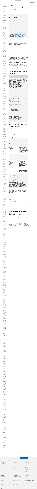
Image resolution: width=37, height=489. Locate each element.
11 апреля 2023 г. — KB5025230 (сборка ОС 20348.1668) (4, 237)
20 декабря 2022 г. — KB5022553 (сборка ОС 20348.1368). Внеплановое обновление (4, 255)
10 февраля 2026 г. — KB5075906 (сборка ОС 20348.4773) (4, 38)
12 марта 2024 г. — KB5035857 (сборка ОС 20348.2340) (4, 190)
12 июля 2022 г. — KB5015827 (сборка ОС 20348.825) (4, 327)
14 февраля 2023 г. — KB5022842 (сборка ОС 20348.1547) (4, 246)
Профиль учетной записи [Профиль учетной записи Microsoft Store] (15, 462)
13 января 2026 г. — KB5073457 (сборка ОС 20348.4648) (4, 55)
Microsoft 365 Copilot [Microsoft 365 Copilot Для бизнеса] (3, 484)
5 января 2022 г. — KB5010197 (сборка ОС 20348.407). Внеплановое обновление (4, 411)
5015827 (13, 192)
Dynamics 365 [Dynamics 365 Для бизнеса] (2, 480)
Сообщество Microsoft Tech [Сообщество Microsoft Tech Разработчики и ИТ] (15, 480)
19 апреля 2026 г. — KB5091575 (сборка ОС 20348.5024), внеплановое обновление (4, 18)
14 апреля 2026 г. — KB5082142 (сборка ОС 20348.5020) (4, 23)
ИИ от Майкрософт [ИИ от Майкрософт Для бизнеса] (3, 476)
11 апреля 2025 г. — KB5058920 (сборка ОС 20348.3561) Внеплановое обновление (4, 115)
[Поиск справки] (33, 1)
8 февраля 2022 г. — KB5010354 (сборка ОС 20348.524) (4, 388)
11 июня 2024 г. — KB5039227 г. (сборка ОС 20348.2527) (4, 170)
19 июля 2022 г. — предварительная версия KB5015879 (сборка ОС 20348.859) (4, 322)
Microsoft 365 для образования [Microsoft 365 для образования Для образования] (28, 466)
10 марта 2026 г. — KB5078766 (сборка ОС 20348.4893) (4, 27)
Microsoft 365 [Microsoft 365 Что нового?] (2, 463)
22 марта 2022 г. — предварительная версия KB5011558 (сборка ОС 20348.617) (4, 372)
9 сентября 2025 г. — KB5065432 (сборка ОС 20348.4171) (4, 79)
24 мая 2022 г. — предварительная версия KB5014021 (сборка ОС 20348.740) (4, 344)
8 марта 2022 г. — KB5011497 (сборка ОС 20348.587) (4, 377)
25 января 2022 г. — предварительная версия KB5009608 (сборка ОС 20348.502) (4, 393)
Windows (18, 30)
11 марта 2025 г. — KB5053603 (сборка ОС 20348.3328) (4, 124)
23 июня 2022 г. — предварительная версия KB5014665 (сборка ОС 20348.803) (4, 333)
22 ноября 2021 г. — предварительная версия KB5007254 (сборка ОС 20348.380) (4, 421)
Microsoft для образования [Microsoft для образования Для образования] (27, 462)
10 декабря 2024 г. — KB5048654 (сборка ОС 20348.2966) (4, 137)
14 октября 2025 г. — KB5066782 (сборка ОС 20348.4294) (4, 75)
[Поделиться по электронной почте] (12, 199)
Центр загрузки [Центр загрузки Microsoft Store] (14, 463)
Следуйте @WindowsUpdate (17, 34)
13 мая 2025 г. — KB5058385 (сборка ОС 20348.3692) (4, 103)
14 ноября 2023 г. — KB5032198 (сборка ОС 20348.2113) (4, 207)
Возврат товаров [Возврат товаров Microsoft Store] (14, 466)
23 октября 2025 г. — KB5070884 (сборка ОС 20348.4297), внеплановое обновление (4, 69)
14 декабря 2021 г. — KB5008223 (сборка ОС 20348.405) (4, 416)
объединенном (18, 184)
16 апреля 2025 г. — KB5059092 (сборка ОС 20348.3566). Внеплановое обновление (4, 108)
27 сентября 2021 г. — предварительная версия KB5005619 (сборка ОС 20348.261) (4, 443)
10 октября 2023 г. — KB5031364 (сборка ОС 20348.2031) (4, 211)
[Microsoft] (4, 1)
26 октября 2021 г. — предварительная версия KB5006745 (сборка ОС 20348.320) (4, 432)
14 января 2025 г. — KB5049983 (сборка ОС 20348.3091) (4, 133)
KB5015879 (24, 95)
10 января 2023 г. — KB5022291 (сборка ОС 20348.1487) (4, 250)
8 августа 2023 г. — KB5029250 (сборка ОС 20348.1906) (4, 220)
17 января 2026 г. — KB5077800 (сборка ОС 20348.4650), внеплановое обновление (4, 50)
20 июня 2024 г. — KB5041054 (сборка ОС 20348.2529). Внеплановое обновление (4, 164)
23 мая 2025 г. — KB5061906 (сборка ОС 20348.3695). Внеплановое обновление (4, 97)
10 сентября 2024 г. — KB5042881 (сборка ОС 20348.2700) (4, 150)
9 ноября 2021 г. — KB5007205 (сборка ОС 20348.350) (4, 427)
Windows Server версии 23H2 (5, 9)
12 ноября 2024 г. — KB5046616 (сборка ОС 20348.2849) (4, 141)
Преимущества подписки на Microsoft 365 (11, 224)
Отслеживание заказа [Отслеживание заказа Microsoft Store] (15, 467)
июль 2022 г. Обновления (22, 59)
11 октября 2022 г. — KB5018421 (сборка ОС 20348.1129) (4, 295)
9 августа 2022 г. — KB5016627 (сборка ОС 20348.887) (4, 317)
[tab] (12, 214)
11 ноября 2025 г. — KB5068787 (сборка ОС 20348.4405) (4, 64)
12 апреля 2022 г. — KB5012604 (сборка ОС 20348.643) (4, 366)
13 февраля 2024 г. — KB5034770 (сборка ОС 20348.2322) (4, 194)
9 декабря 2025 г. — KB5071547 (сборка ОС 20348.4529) (4, 60)
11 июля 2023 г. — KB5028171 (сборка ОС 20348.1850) (4, 224)
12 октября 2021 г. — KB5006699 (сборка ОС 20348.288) (4, 437)
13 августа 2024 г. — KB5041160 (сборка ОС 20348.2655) (4, 154)
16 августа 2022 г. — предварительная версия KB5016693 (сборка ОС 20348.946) (4, 311)
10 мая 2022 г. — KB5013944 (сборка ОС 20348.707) (4, 356)
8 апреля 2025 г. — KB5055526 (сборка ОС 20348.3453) (4, 120)
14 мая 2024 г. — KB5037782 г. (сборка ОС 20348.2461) (4, 175)
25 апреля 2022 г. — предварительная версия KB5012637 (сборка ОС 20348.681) (4, 361)
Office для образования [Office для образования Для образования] (27, 467)
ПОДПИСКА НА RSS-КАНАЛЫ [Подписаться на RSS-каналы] (13, 201)
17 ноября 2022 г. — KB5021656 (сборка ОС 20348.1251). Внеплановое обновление (4, 273)
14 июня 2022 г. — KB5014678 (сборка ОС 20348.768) (4, 338)
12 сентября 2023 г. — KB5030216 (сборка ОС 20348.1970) (4, 216)
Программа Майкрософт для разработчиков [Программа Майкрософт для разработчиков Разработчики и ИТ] (17, 476)
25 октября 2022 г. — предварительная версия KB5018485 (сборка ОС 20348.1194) (4, 283)
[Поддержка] (9, 1)
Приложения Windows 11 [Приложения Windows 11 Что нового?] (3, 466)
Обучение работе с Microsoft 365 (16, 224)
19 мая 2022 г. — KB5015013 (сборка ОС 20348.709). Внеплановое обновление (4, 350)
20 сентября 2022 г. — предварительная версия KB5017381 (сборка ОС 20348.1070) (4, 301)
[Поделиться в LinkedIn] (10, 199)
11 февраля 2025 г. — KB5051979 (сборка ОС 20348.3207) (4, 128)
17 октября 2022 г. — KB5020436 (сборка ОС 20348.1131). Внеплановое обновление (4, 290)
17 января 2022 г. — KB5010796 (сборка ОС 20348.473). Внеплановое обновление (4, 400)
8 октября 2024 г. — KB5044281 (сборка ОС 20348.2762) (4, 146)
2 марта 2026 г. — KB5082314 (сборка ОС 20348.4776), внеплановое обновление (4, 33)
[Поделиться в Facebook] (9, 199)
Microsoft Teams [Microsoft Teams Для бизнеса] (2, 485)
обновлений (17, 32)
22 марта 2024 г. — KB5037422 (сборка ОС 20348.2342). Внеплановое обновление (4, 185)
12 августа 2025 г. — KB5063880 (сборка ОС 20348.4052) (4, 83)
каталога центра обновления (23, 157)
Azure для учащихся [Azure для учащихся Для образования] (27, 472)
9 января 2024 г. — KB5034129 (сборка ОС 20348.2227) (4, 199)
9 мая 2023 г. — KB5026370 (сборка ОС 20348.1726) (4, 233)
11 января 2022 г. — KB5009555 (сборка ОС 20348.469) (4, 405)
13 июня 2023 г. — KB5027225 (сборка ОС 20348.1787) (4, 229)
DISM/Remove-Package (14, 178)
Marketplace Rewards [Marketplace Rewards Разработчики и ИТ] (15, 484)
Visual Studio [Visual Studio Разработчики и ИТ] (14, 485)
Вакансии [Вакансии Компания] (26, 476)
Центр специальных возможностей (26, 224)
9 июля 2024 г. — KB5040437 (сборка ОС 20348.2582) (4, 158)
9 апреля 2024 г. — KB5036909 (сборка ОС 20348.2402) (4, 179)
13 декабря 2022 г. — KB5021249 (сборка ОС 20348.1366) (4, 261)
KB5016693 (24, 81)
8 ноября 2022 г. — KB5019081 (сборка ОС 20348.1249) (4, 278)
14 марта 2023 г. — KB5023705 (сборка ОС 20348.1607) (4, 241)
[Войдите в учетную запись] (35, 1)
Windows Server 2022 (4, 11)
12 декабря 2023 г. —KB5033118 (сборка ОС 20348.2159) (4, 203)
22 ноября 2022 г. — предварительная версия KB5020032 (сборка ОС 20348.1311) (4, 266)
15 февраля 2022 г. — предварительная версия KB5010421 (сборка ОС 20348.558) (4, 382)
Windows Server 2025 (5, 7)
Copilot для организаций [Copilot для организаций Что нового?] (3, 462)
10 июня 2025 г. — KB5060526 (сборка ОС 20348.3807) (4, 92)
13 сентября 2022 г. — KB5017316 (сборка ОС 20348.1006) (4, 306)
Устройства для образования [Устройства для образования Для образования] (28, 463)
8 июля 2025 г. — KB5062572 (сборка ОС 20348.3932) (4, 88)
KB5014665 (18, 43)
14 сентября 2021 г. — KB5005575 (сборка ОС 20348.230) (4, 448)
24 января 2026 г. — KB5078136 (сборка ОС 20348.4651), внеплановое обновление (4, 44)
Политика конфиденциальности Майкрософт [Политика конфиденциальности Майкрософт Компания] (29, 480)
